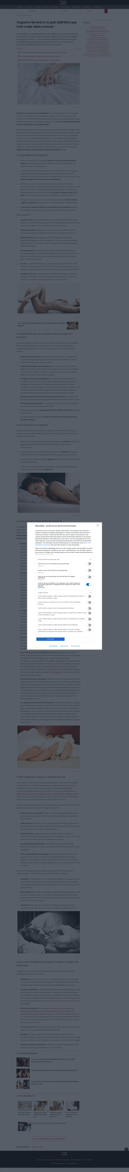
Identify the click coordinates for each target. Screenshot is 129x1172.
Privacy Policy (75, 646)
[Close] (98, 526)
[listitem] (64, 559)
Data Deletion (53, 646)
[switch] (88, 563)
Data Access (64, 646)
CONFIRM (50, 639)
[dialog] (64, 586)
